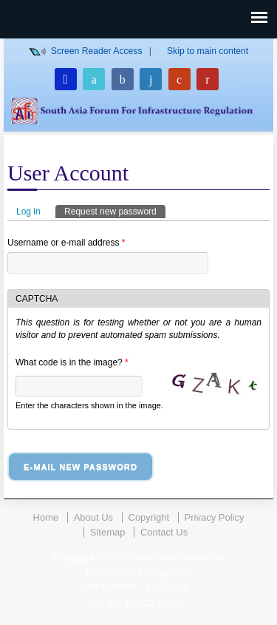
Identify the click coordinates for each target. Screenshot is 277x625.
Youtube (207, 79)
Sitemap (108, 532)
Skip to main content (207, 51)
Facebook (123, 79)
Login (66, 79)
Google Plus (179, 79)
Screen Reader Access (97, 51)
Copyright (149, 517)
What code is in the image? (72, 362)
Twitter (94, 79)
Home (46, 517)
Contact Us (164, 532)
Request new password (114, 211)
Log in (28, 211)
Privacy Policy (214, 517)
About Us (93, 517)
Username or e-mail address (66, 242)
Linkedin (151, 79)
